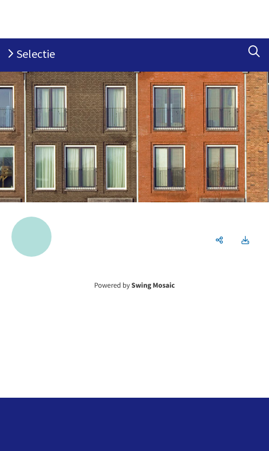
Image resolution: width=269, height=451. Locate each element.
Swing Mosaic (153, 285)
